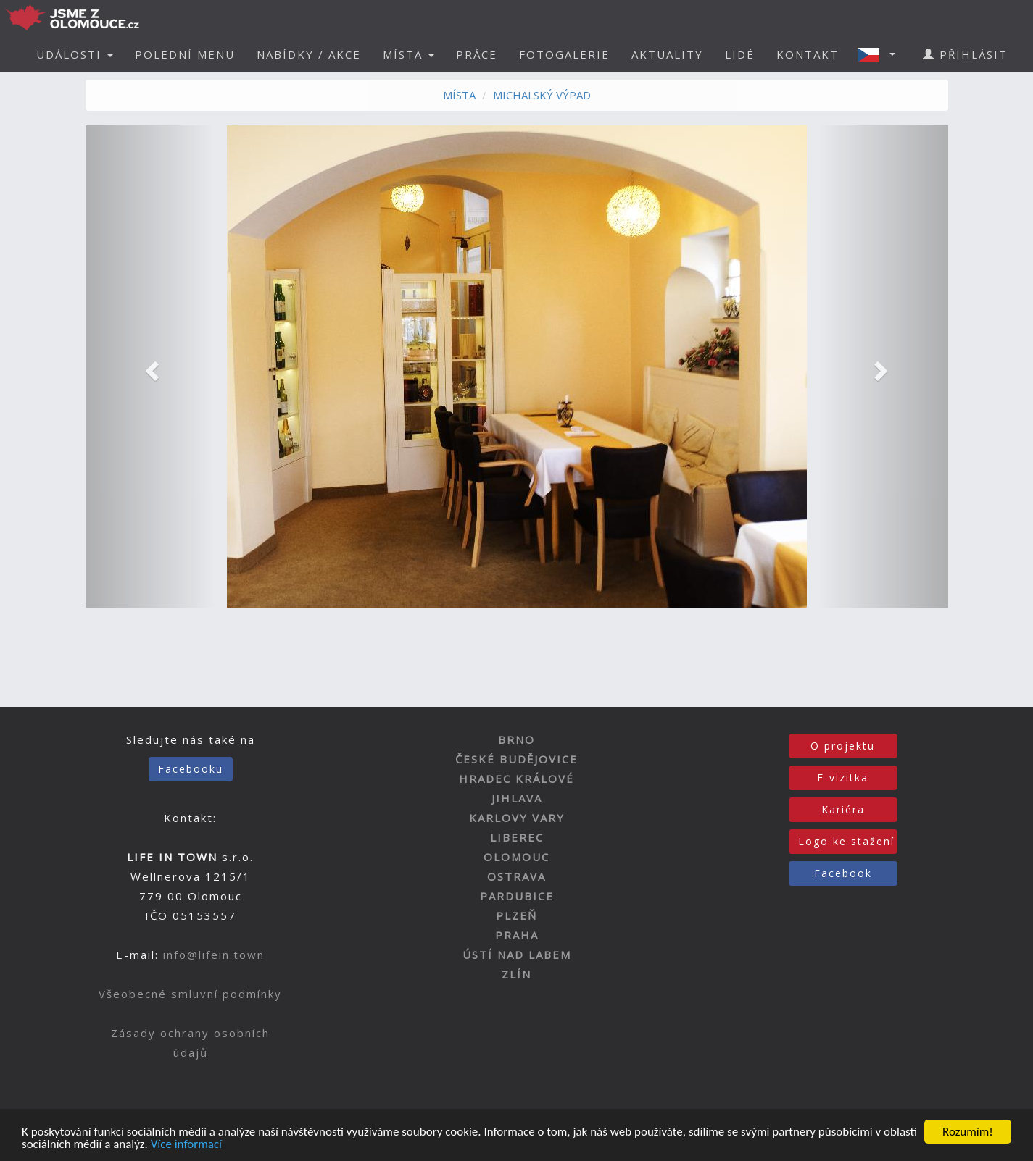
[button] (881, 54)
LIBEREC (517, 837)
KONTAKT (807, 54)
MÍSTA (459, 95)
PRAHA (517, 935)
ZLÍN (516, 974)
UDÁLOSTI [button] (74, 54)
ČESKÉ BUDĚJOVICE (516, 759)
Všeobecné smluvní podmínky (190, 993)
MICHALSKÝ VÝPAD (542, 95)
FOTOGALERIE (564, 54)
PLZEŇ (516, 915)
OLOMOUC (516, 857)
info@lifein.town (214, 954)
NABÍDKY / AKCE (309, 54)
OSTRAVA (516, 876)
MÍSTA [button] (408, 54)
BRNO (516, 739)
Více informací (186, 1144)
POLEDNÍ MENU (185, 54)
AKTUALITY (667, 54)
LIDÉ (740, 54)
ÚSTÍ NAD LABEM (516, 954)
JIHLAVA (516, 798)
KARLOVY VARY (517, 817)
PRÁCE (476, 54)
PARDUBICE (517, 896)
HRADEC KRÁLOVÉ (516, 778)
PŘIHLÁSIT (965, 54)
